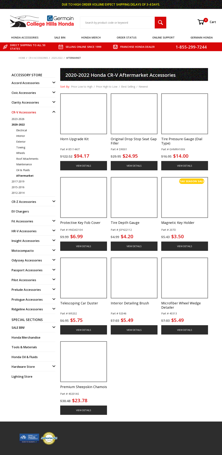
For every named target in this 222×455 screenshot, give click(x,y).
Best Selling (128, 86)
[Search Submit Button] (160, 22)
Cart (206, 21)
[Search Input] (117, 22)
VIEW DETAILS (83, 165)
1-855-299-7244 (191, 47)
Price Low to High (81, 86)
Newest (143, 86)
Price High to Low (106, 86)
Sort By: (65, 86)
